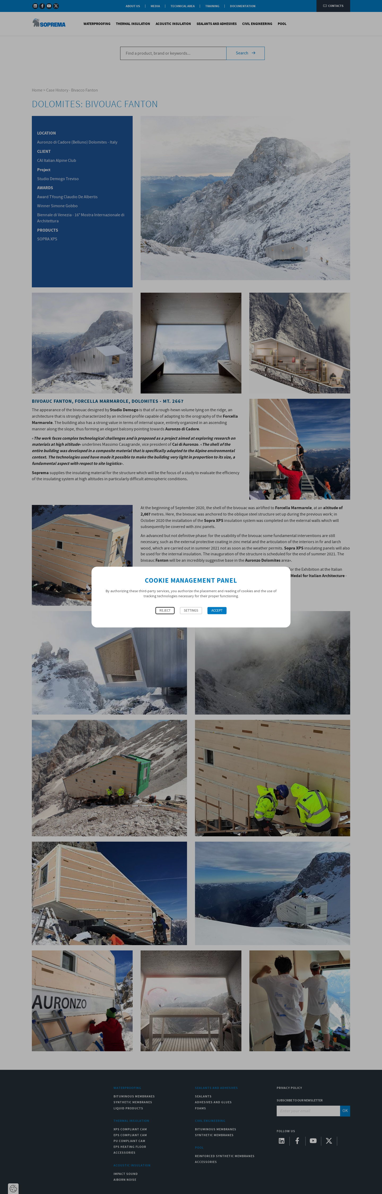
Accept (217, 610)
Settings (191, 610)
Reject (165, 610)
